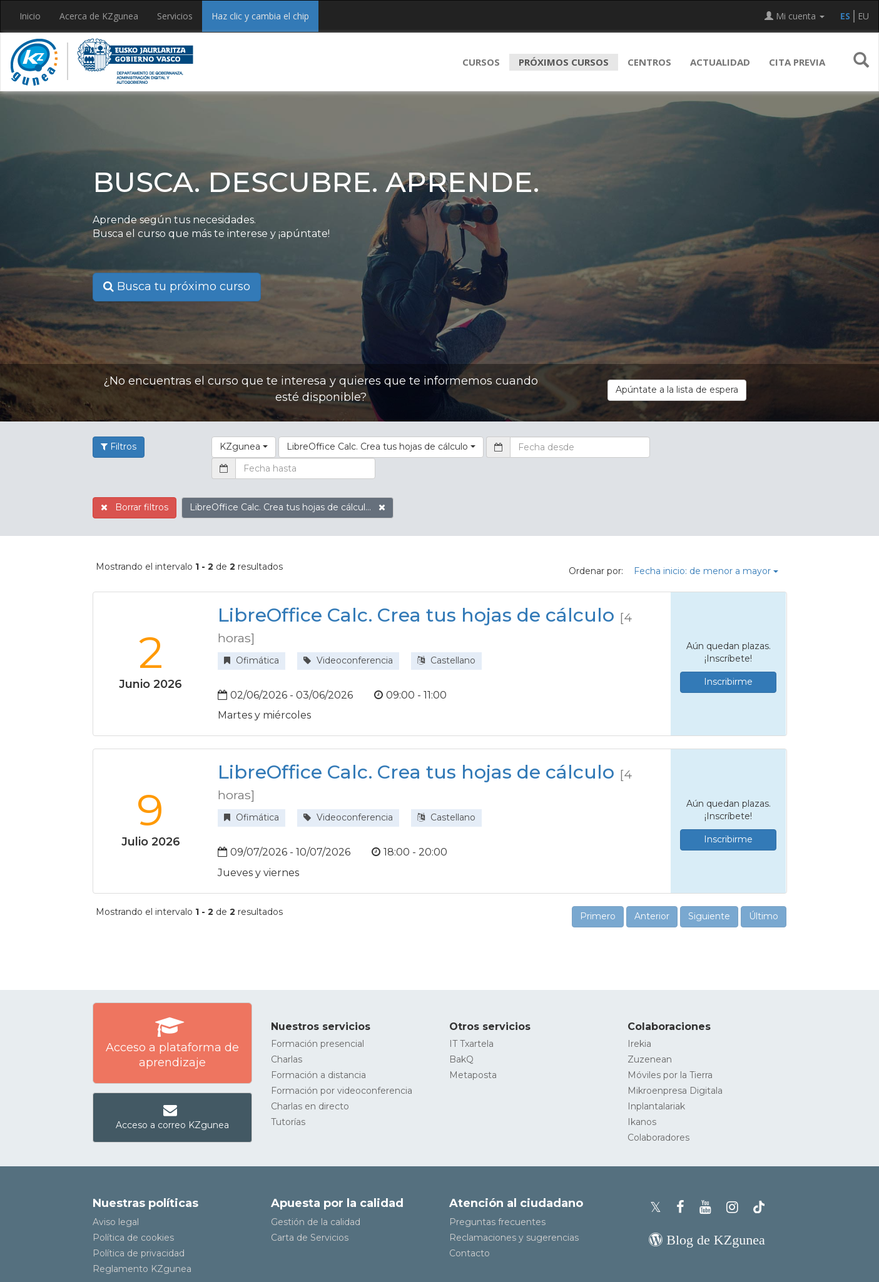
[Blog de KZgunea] (706, 1240)
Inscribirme (728, 681)
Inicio (30, 16)
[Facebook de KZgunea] (684, 1207)
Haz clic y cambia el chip (260, 16)
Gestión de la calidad (315, 1222)
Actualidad (720, 62)
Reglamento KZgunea (142, 1268)
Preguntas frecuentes (497, 1222)
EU (863, 16)
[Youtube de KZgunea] (709, 1207)
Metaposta (473, 1075)
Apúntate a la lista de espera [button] (677, 389)
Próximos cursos (564, 62)
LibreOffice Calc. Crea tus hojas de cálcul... (287, 507)
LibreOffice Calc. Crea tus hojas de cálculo (416, 615)
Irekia (639, 1043)
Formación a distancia (318, 1075)
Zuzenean (649, 1059)
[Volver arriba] (850, 1266)
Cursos (481, 62)
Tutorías (288, 1122)
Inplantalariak (656, 1106)
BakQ (461, 1059)
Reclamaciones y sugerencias (514, 1237)
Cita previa (797, 62)
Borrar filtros (134, 507)
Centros (649, 62)
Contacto (469, 1253)
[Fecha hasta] (305, 468)
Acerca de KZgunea (98, 16)
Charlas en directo (310, 1106)
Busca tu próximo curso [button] (176, 286)
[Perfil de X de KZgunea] (659, 1207)
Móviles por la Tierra (670, 1075)
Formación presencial (317, 1043)
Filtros (118, 446)
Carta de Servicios (309, 1237)
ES (845, 16)
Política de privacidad (139, 1253)
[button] (861, 62)
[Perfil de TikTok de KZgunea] (758, 1207)
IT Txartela (471, 1043)
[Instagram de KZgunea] (736, 1207)
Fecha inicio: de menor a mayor (706, 571)
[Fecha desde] (580, 447)
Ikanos (641, 1122)
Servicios (175, 16)
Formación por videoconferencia (341, 1090)
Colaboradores (658, 1137)
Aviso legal (116, 1222)
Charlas (286, 1059)
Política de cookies (133, 1237)
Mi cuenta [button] (795, 16)
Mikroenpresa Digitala (675, 1090)
